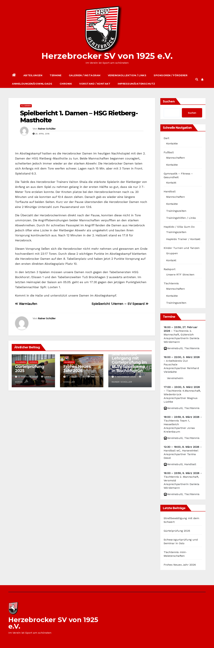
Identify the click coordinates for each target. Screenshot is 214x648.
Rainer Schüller (47, 128)
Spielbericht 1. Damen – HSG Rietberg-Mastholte (79, 116)
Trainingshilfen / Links (181, 217)
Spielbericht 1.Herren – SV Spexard (120, 304)
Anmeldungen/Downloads (32, 83)
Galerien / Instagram (84, 75)
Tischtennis (171, 283)
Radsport (170, 269)
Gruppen (172, 253)
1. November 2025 (125, 377)
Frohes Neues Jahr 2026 (77, 368)
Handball (170, 191)
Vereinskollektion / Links (127, 75)
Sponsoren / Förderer (170, 75)
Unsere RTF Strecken (180, 274)
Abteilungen (32, 75)
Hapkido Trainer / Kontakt (183, 239)
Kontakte (172, 143)
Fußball (169, 152)
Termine (56, 75)
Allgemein (26, 106)
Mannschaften (175, 157)
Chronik (66, 83)
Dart (166, 138)
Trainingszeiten (176, 210)
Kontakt (171, 182)
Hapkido (33, 362)
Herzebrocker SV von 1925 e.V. (107, 56)
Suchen (169, 101)
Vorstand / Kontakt (94, 83)
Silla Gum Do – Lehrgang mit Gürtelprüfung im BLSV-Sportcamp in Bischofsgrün (129, 362)
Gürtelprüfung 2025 (29, 368)
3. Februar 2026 (28, 377)
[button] (196, 79)
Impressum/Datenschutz (136, 83)
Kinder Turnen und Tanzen (182, 248)
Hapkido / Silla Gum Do (179, 226)
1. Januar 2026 (75, 377)
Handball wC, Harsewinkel (181, 450)
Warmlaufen (26, 304)
